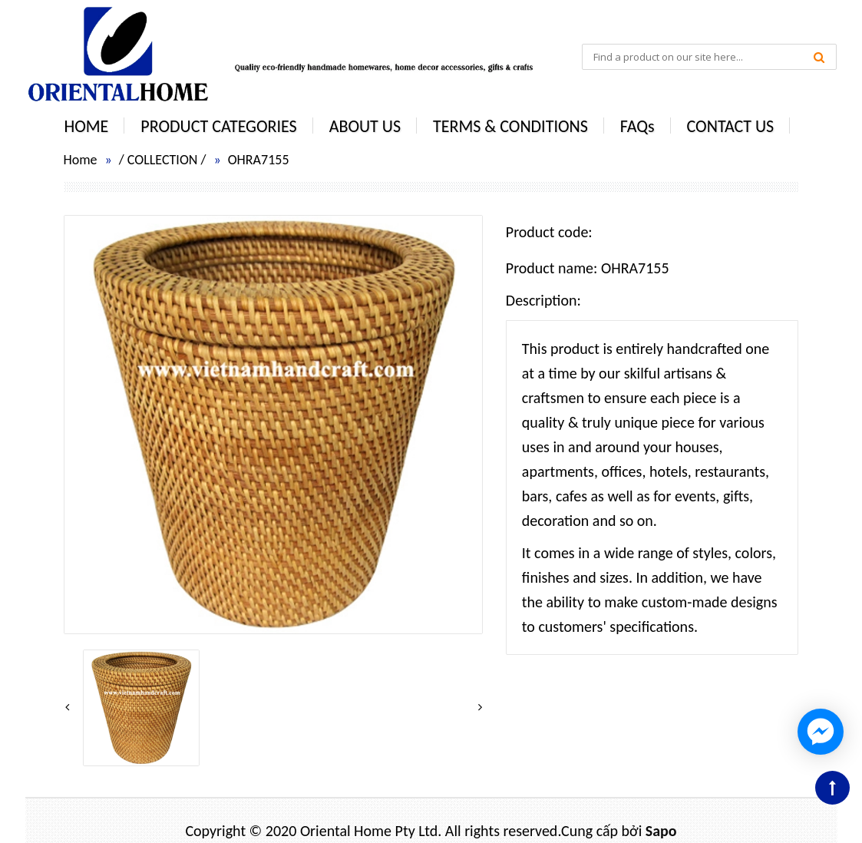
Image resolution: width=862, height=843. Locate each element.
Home (80, 159)
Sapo (661, 831)
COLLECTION (162, 159)
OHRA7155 (258, 159)
